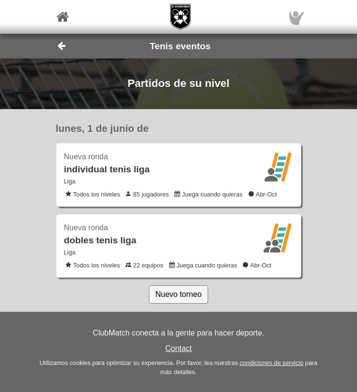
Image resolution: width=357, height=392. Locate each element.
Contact (178, 348)
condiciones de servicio (271, 362)
